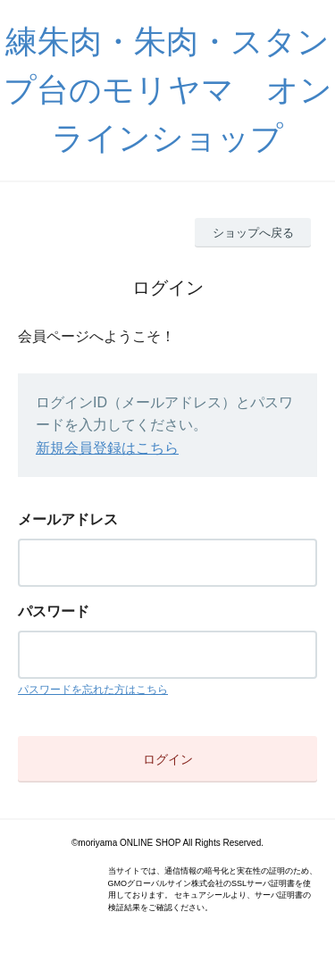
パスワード (53, 611)
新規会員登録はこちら (107, 448)
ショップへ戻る (253, 232)
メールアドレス (68, 519)
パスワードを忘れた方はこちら (93, 689)
